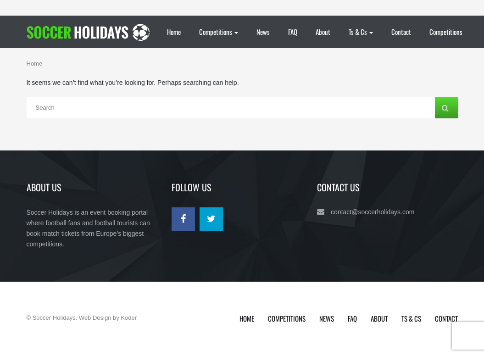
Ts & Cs (361, 32)
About (323, 32)
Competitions (218, 32)
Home (174, 32)
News (263, 32)
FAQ (292, 32)
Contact (401, 32)
